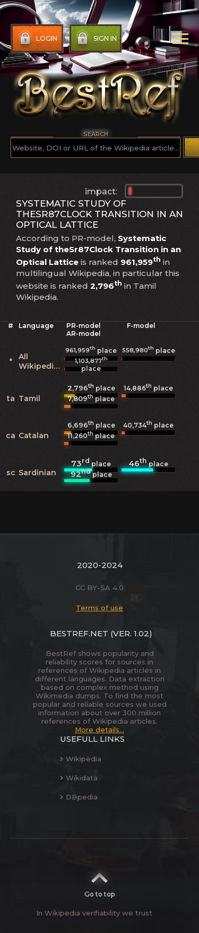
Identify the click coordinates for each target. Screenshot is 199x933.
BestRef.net (79, 633)
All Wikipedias (41, 361)
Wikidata (79, 778)
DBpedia (79, 797)
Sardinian (37, 472)
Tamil (29, 398)
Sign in (96, 38)
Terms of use (99, 607)
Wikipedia (80, 758)
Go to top (99, 881)
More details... (99, 729)
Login (37, 38)
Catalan (34, 435)
